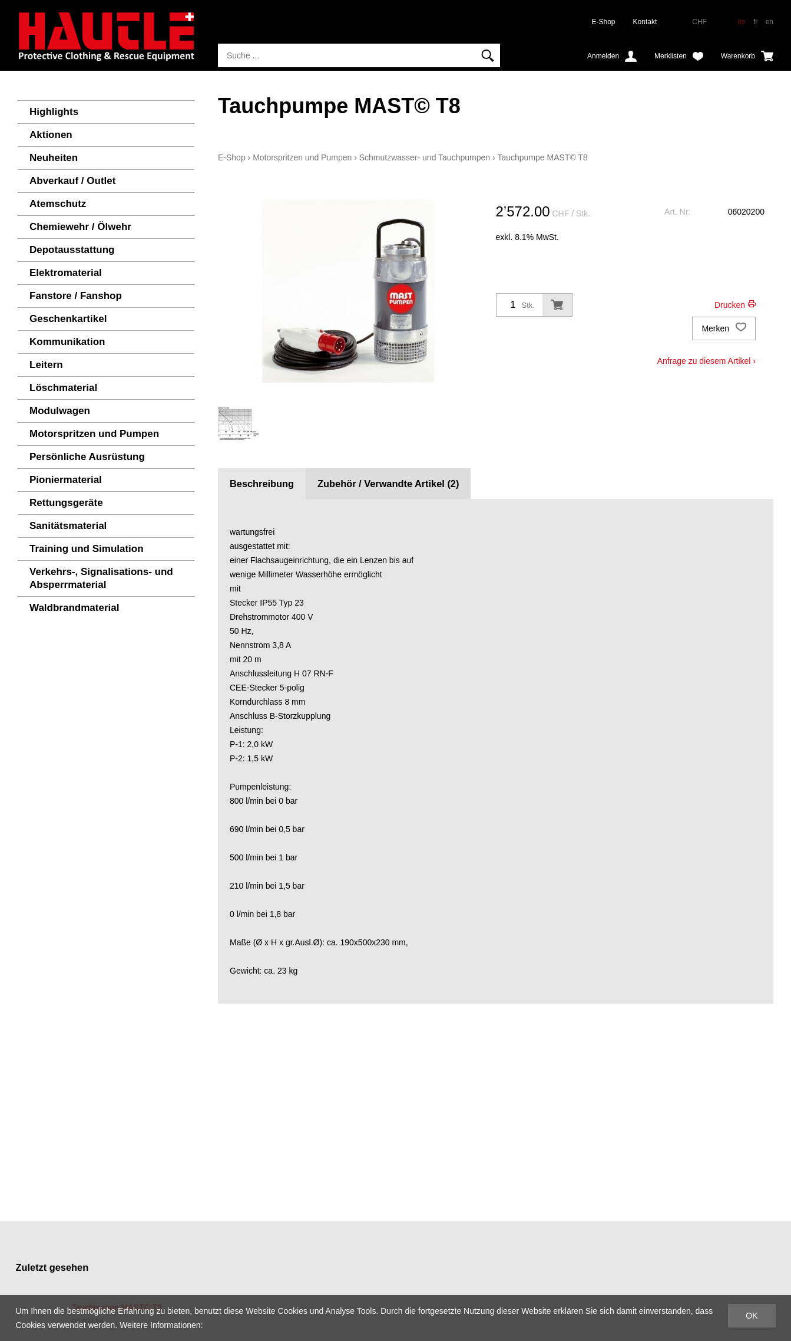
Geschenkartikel (68, 318)
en (769, 22)
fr (755, 22)
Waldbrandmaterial (74, 607)
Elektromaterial (65, 272)
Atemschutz (57, 203)
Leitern (46, 364)
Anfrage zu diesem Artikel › (706, 361)
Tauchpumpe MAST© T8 (542, 157)
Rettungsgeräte (66, 502)
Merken (723, 328)
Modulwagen (59, 410)
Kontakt (645, 22)
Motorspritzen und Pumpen (94, 433)
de (741, 22)
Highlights (53, 111)
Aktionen (50, 134)
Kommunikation (67, 341)
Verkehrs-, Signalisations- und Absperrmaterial (101, 578)
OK (751, 1315)
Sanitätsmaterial (68, 525)
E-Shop (603, 22)
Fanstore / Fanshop (75, 295)
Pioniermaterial (65, 479)
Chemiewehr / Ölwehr (80, 226)
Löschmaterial (63, 387)
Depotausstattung (72, 249)
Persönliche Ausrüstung (87, 456)
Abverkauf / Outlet (72, 180)
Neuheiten (53, 157)
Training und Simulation (86, 548)
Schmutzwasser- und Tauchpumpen (424, 157)
